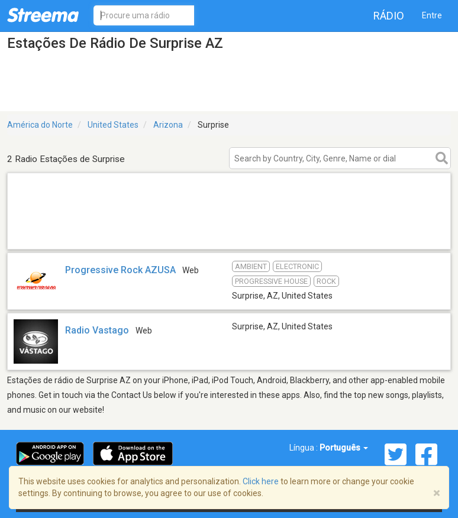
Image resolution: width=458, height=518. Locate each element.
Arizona (168, 125)
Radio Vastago (97, 330)
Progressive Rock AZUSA (120, 270)
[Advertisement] (229, 234)
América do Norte (40, 125)
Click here (261, 481)
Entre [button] (432, 15)
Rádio (388, 15)
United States (113, 125)
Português (344, 447)
